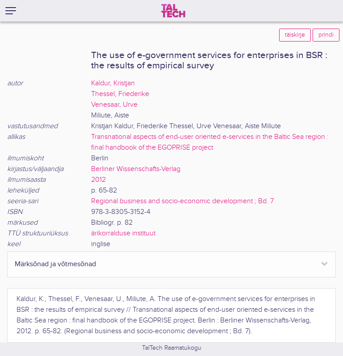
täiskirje (295, 34)
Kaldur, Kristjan (113, 83)
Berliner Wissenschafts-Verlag (135, 169)
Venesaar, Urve (114, 105)
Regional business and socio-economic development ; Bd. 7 (182, 201)
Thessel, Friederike (120, 94)
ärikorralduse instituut (123, 233)
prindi (326, 34)
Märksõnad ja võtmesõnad (55, 264)
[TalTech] (173, 11)
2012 (98, 180)
